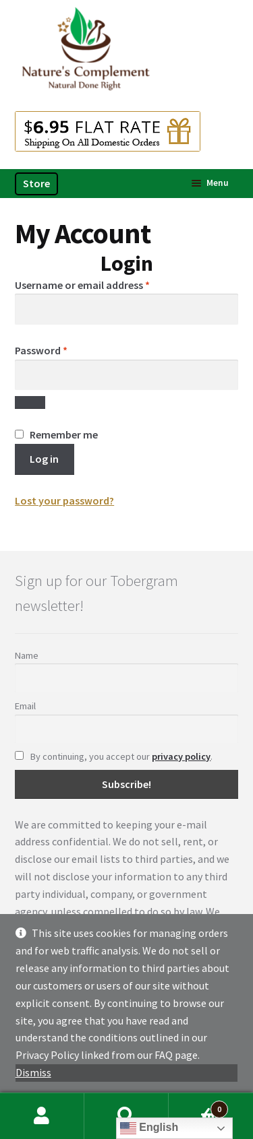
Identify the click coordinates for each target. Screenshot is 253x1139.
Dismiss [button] (33, 1072)
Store (36, 183)
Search (126, 1116)
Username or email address (103, 284)
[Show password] (30, 403)
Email (25, 706)
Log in (44, 458)
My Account (42, 1116)
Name (26, 655)
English (149, 1128)
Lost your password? (64, 500)
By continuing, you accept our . (114, 756)
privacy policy (181, 756)
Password (62, 349)
